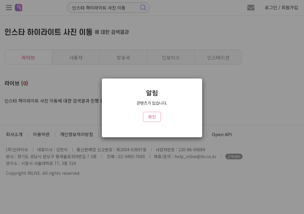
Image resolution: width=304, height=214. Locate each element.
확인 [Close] (152, 117)
